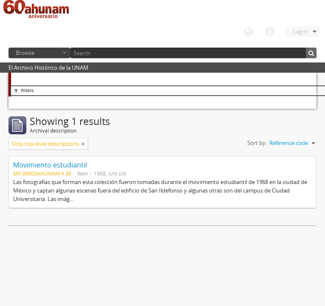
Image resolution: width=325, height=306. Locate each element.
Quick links (269, 31)
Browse (25, 53)
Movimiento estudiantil (50, 165)
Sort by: (257, 143)
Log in (300, 31)
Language (248, 31)
